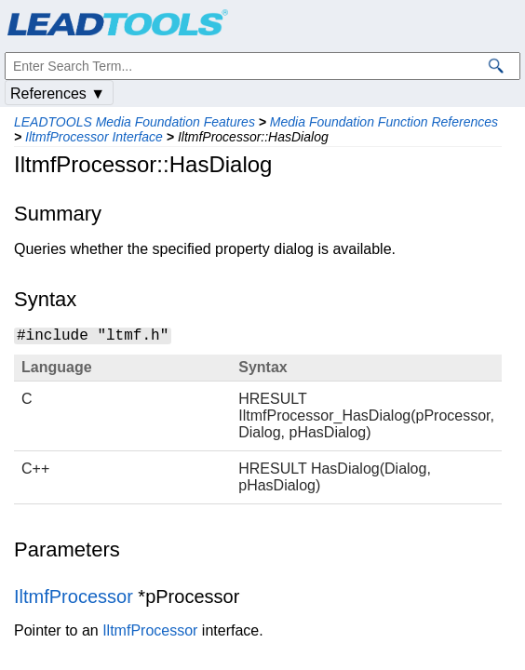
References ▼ (57, 93)
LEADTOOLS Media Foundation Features (134, 121)
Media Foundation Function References (384, 121)
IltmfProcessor (73, 596)
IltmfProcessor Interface (94, 136)
